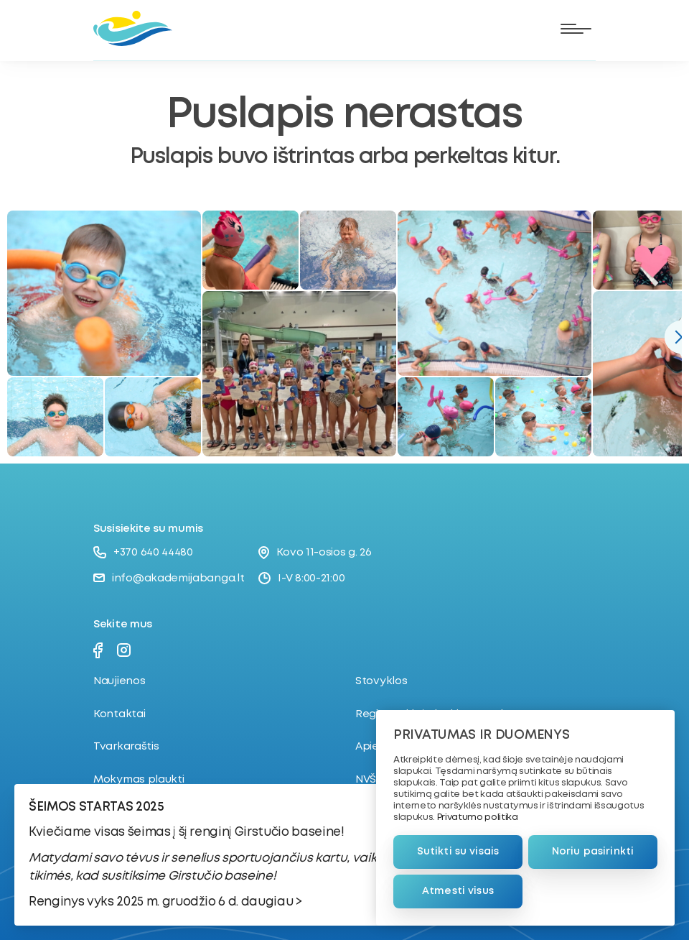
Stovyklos (381, 681)
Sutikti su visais (458, 851)
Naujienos (119, 681)
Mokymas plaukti (138, 780)
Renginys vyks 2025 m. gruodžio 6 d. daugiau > (165, 902)
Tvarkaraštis (126, 747)
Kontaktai (119, 714)
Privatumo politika (477, 817)
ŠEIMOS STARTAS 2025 (96, 807)
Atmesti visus (458, 891)
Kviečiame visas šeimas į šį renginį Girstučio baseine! (186, 832)
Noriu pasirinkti (593, 851)
